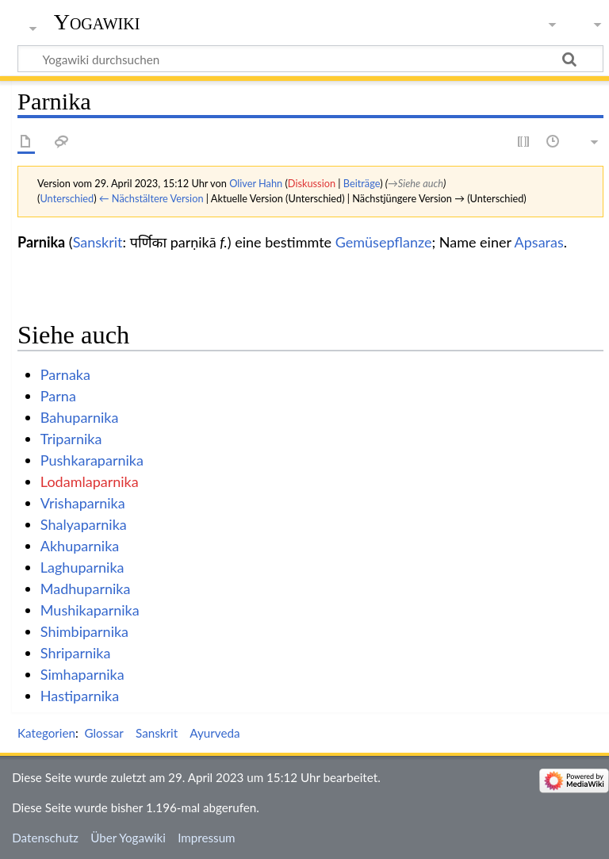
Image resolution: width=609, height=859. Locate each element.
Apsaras (539, 242)
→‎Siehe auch (415, 183)
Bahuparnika (79, 417)
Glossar (103, 733)
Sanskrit (98, 242)
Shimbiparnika (84, 631)
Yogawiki (97, 22)
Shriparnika (75, 653)
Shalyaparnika (83, 524)
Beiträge (361, 183)
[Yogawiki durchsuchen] (310, 58)
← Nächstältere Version (151, 198)
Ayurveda (214, 733)
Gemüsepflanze (383, 242)
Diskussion (311, 183)
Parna (58, 396)
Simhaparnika (82, 674)
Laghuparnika (82, 567)
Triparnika (71, 438)
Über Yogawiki (128, 837)
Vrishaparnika (82, 503)
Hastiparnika (79, 695)
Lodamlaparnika (89, 481)
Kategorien (46, 733)
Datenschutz (45, 837)
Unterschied (67, 198)
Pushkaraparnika (92, 460)
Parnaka (65, 374)
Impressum (207, 837)
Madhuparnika (85, 588)
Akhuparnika (79, 545)
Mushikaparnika (90, 610)
